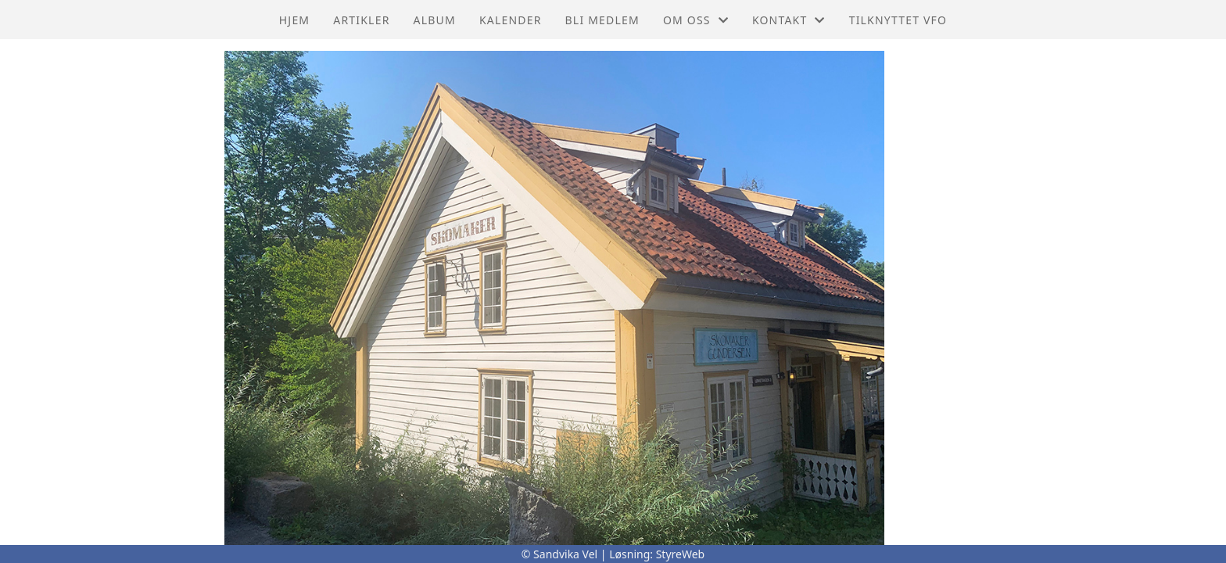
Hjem (294, 20)
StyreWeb (680, 554)
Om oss (696, 20)
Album (435, 20)
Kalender (510, 20)
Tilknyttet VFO (898, 20)
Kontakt (789, 20)
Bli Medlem (602, 20)
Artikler (361, 20)
